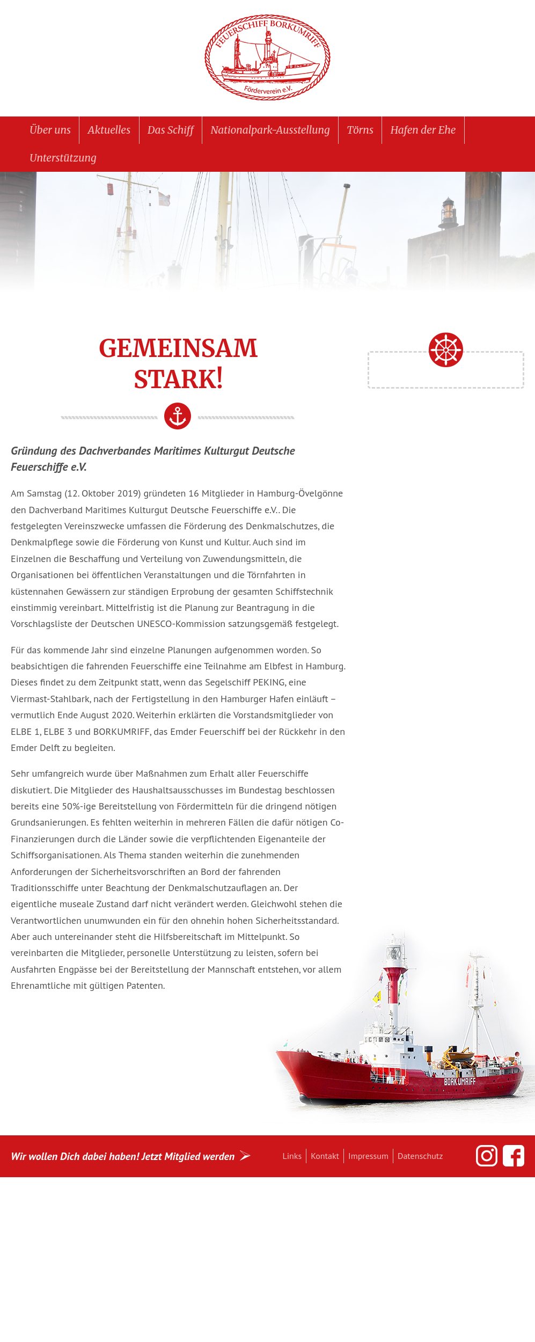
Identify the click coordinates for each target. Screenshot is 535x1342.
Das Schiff (171, 129)
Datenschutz (420, 1155)
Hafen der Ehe (423, 129)
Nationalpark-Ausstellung (270, 129)
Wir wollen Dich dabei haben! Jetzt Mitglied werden (122, 1156)
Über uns (50, 129)
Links (292, 1155)
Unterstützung (63, 157)
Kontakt (325, 1155)
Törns (360, 129)
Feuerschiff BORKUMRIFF (268, 58)
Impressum (368, 1155)
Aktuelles (109, 129)
